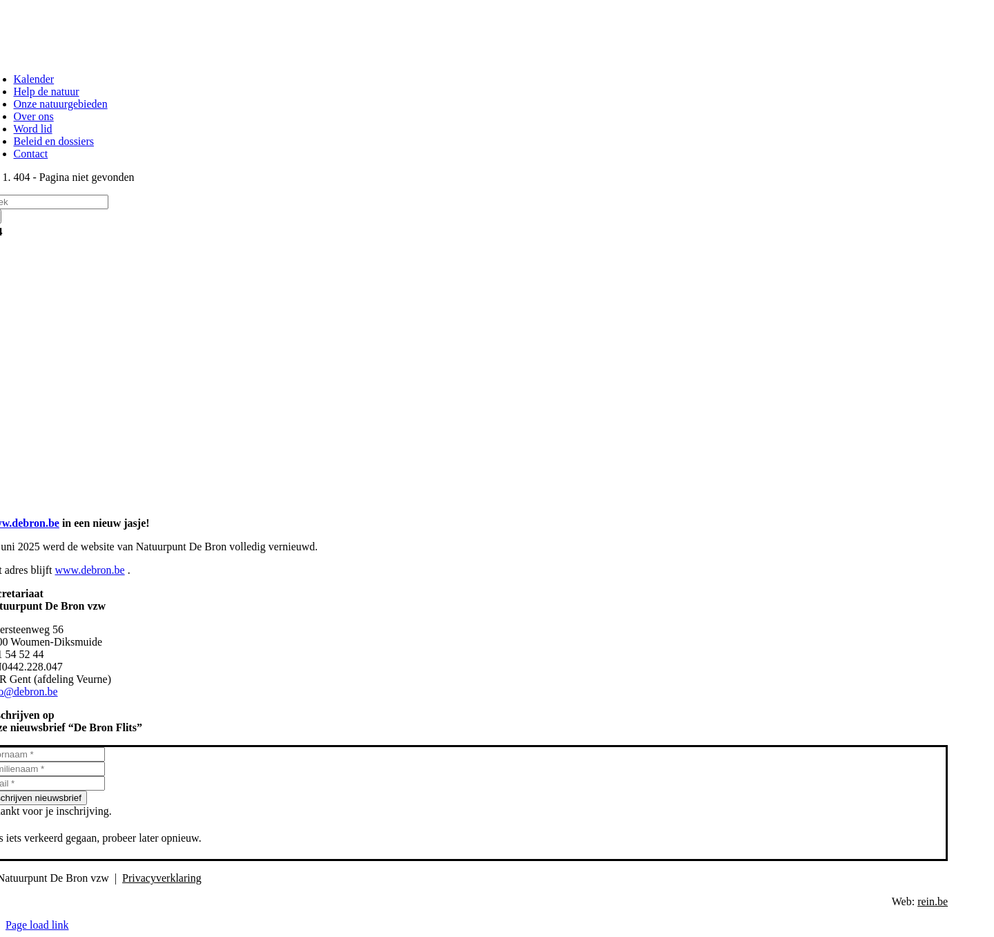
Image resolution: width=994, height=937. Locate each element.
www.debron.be (90, 570)
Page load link (37, 925)
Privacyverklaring (162, 878)
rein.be (932, 901)
